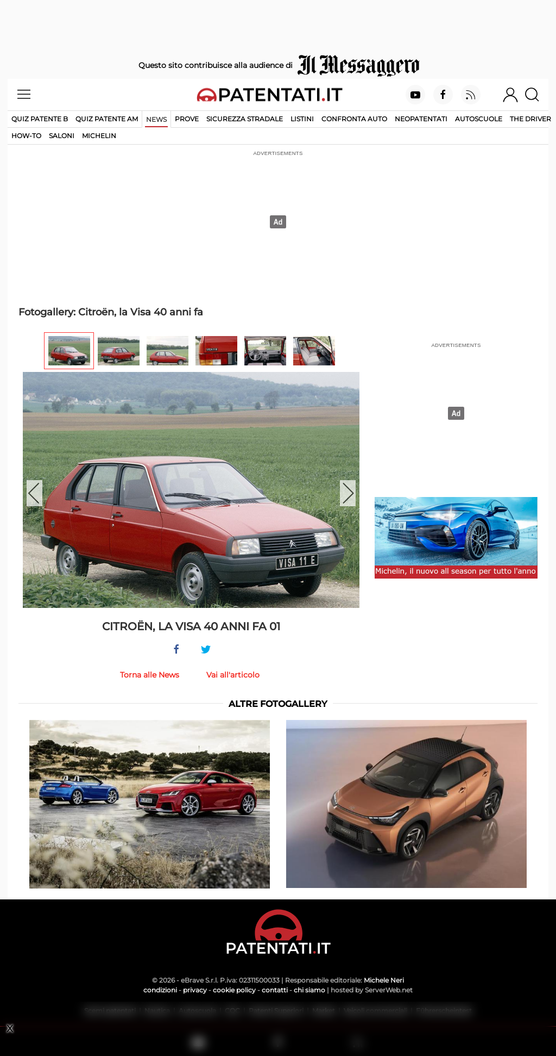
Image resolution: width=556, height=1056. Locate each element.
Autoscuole (478, 119)
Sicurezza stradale (244, 119)
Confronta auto (354, 119)
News (156, 119)
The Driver (530, 119)
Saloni (61, 136)
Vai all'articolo (233, 675)
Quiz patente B (39, 119)
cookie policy (234, 990)
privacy (195, 990)
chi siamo (309, 990)
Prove (187, 119)
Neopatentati (421, 119)
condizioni (160, 990)
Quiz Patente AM (106, 119)
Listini (302, 119)
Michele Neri (384, 980)
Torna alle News (149, 675)
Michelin (99, 136)
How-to (26, 136)
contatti (275, 990)
